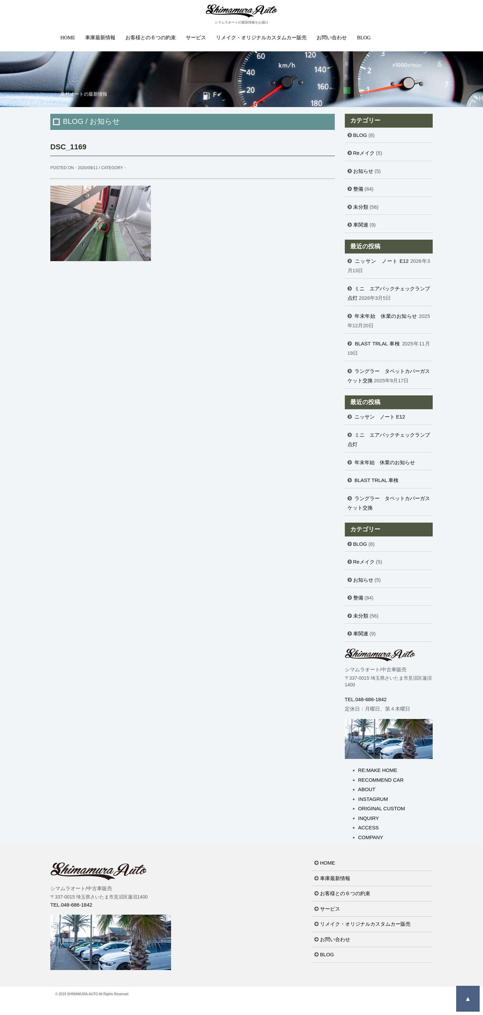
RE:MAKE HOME (377, 770)
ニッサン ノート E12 (382, 261)
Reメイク (364, 153)
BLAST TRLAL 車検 (377, 343)
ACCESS (368, 827)
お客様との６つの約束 (150, 37)
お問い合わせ (332, 37)
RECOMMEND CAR (381, 780)
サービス (196, 37)
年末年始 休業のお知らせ (386, 316)
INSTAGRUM (373, 799)
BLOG (364, 37)
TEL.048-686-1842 (366, 699)
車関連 (360, 225)
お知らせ (363, 171)
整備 (358, 189)
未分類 (360, 207)
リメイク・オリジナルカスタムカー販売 (261, 37)
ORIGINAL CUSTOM (381, 808)
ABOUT (367, 789)
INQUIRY (368, 818)
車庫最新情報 (100, 37)
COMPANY (370, 837)
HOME (67, 37)
